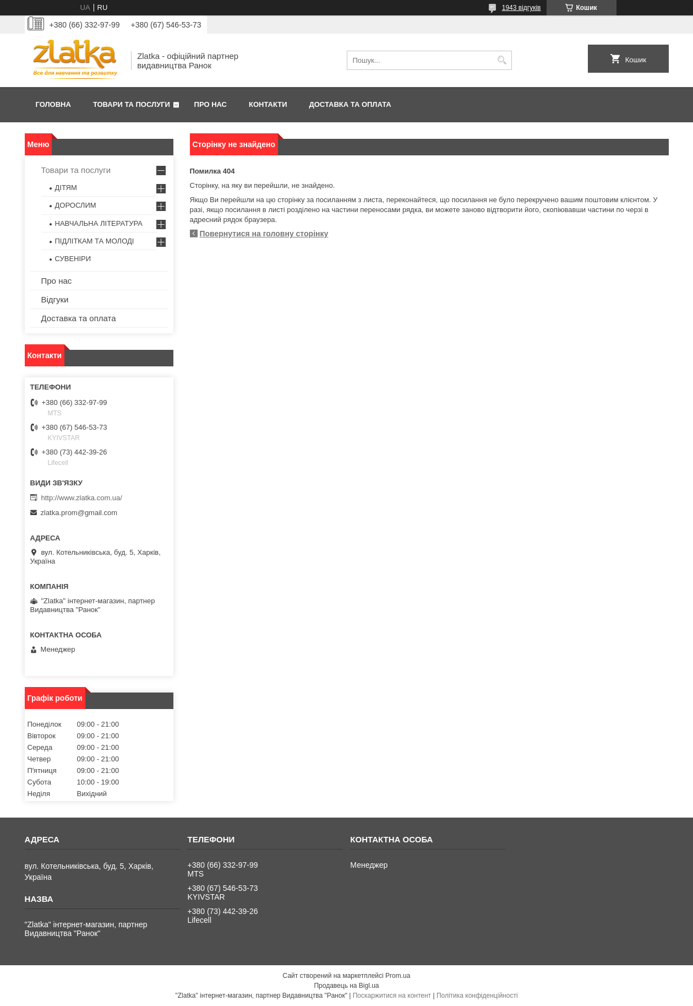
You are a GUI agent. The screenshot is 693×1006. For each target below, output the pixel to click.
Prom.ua (397, 976)
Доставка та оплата (350, 104)
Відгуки (55, 299)
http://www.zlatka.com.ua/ (81, 498)
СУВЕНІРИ (73, 259)
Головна (53, 104)
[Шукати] (502, 60)
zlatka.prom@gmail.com (79, 513)
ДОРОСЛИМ (75, 205)
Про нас (210, 104)
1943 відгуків (521, 8)
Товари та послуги (131, 104)
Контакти (268, 104)
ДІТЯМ (66, 187)
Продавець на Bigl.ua (346, 985)
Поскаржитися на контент (392, 995)
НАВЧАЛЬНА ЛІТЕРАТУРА (99, 223)
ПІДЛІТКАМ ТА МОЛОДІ (94, 241)
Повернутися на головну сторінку (264, 233)
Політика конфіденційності (477, 995)
